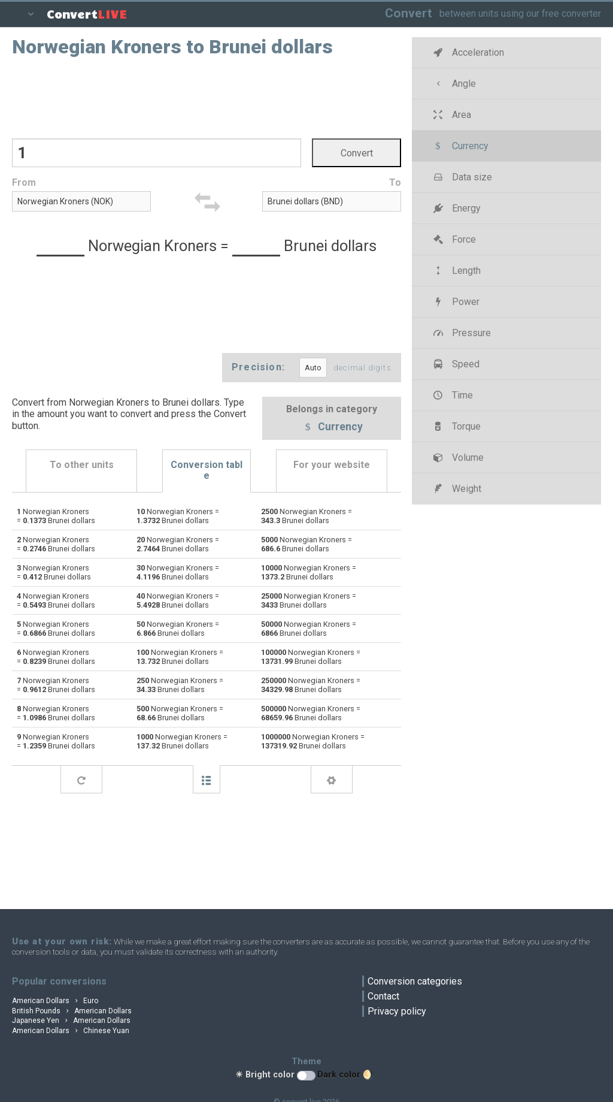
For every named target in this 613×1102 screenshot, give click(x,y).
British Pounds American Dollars (72, 1011)
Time (451, 395)
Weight (456, 488)
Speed (455, 364)
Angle (453, 83)
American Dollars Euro (55, 1001)
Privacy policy (397, 1011)
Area (451, 114)
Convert (408, 12)
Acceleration (467, 52)
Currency (332, 427)
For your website (331, 464)
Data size (461, 177)
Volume (457, 457)
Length (455, 270)
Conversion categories (415, 981)
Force (453, 239)
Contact (383, 996)
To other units (82, 464)
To (395, 182)
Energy (455, 208)
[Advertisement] (206, 96)
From (24, 182)
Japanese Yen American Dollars (71, 1020)
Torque (455, 426)
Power (455, 301)
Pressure (460, 333)
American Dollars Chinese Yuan (70, 1030)
